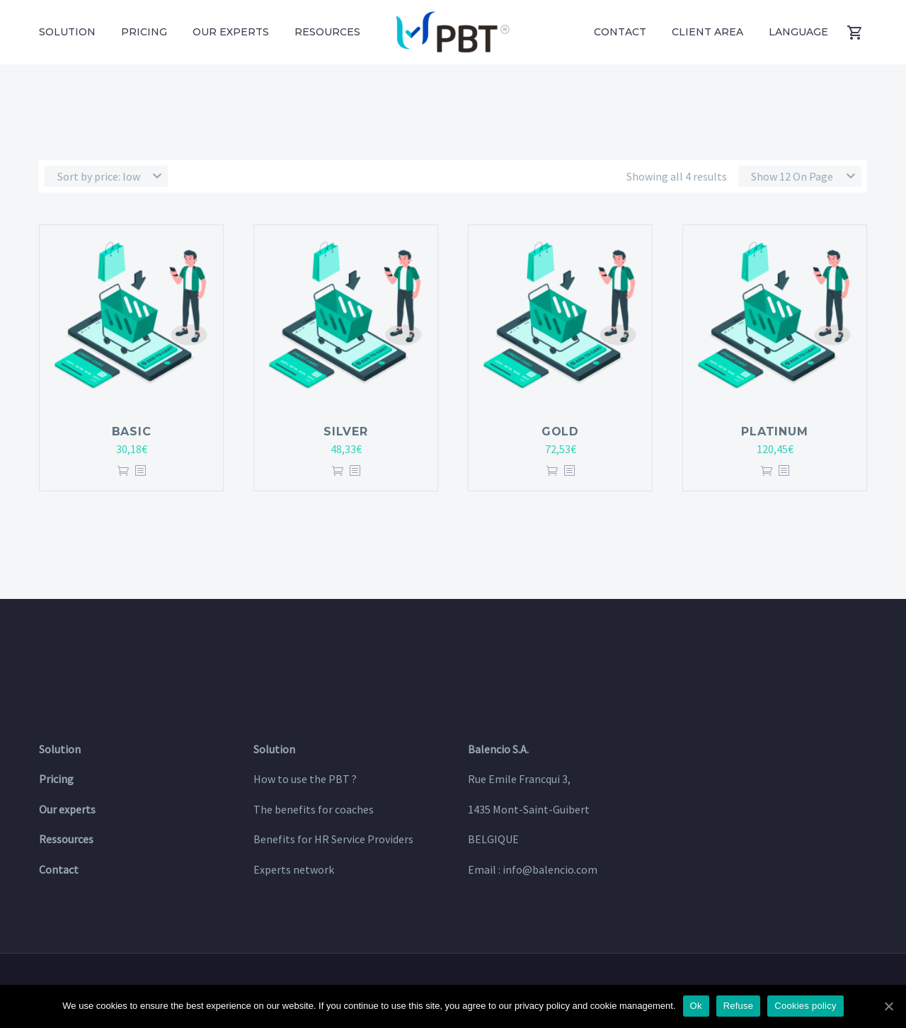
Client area (707, 31)
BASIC (131, 431)
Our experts (231, 31)
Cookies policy (805, 1005)
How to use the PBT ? (305, 779)
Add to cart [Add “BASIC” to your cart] (123, 471)
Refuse (738, 1005)
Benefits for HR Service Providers (333, 839)
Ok (696, 1005)
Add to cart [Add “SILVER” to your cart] (337, 471)
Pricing (144, 31)
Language (798, 31)
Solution (67, 31)
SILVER (345, 431)
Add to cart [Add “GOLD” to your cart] (552, 471)
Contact (620, 31)
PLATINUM (774, 431)
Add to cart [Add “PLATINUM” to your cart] (766, 471)
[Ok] (888, 1006)
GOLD (560, 431)
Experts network (293, 869)
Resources (327, 31)
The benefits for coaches (313, 809)
